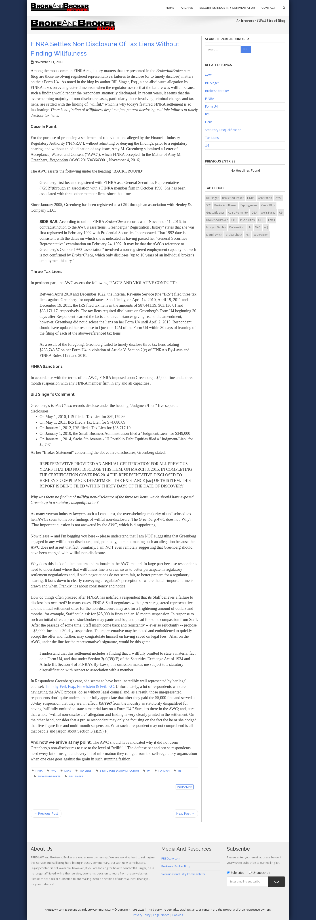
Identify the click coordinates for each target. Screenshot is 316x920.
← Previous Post (46, 813)
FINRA (39, 770)
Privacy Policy (141, 915)
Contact (268, 7)
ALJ (266, 227)
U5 (281, 212)
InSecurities (247, 220)
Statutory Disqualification (119, 770)
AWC (53, 770)
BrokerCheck (234, 235)
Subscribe (235, 872)
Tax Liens (85, 770)
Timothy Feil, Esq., (61, 686)
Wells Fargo (268, 212)
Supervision (261, 235)
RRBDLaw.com (170, 858)
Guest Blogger (215, 212)
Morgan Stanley (216, 227)
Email (271, 220)
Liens (67, 770)
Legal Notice (161, 915)
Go (276, 881)
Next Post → (185, 813)
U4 (148, 770)
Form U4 (163, 770)
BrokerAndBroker (225, 205)
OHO (261, 220)
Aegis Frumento (238, 212)
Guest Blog (268, 205)
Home (170, 7)
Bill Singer (76, 776)
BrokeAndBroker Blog (175, 866)
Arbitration (265, 198)
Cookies (177, 915)
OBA (254, 212)
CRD (234, 220)
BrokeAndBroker (49, 776)
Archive (187, 7)
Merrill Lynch (214, 235)
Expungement (249, 205)
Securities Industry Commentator (227, 7)
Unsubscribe (259, 872)
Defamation (236, 227)
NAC (258, 227)
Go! (245, 49)
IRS (179, 770)
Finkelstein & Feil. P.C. (96, 686)
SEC (208, 205)
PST (248, 235)
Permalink (184, 786)
